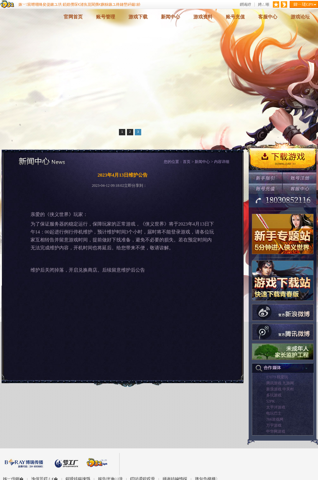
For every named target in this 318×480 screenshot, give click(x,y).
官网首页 (73, 16)
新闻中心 (170, 16)
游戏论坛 (300, 16)
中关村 (288, 389)
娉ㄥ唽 (263, 5)
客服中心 (267, 16)
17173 (271, 377)
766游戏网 (274, 419)
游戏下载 (138, 16)
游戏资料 (202, 16)
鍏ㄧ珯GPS (304, 4)
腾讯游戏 (273, 383)
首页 (186, 161)
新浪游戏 (273, 389)
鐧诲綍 (245, 5)
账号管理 (105, 16)
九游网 (288, 383)
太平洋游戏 (275, 407)
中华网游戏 (275, 431)
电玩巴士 (273, 413)
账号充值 (235, 16)
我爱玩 (282, 377)
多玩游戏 (273, 395)
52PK (270, 401)
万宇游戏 (273, 425)
